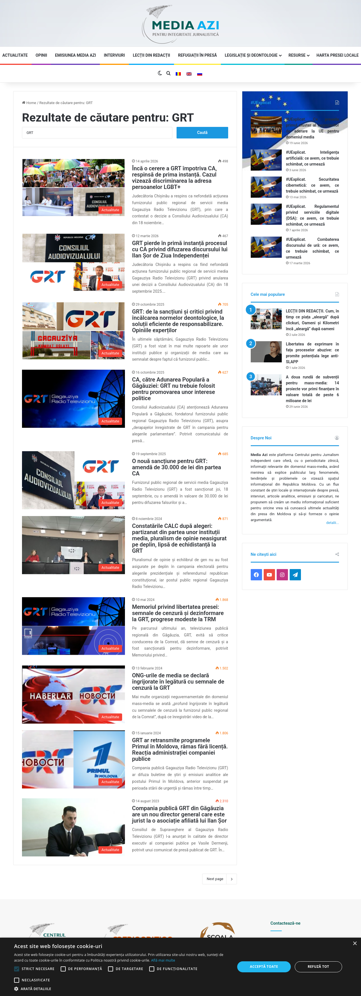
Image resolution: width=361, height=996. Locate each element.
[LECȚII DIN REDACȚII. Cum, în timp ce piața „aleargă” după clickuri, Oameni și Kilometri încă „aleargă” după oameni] (266, 318)
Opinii (41, 55)
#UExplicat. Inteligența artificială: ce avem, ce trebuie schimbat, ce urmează (312, 158)
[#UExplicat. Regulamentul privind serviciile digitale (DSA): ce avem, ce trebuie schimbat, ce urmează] (266, 214)
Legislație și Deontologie (251, 55)
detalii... (332, 523)
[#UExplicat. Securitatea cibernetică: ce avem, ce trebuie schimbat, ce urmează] (266, 187)
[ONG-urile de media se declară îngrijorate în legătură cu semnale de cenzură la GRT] (73, 695)
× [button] (355, 944)
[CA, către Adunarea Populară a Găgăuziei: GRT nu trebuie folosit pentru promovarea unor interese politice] (73, 399)
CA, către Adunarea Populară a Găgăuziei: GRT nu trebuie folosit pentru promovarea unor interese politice (173, 389)
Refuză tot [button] (318, 966)
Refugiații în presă (197, 55)
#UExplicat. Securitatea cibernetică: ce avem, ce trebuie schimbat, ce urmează (312, 185)
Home (29, 103)
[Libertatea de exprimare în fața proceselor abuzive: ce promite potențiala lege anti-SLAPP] (266, 351)
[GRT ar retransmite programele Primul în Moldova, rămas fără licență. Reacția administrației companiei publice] (73, 759)
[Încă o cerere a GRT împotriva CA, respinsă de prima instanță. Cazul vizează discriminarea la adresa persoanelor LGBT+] (73, 187)
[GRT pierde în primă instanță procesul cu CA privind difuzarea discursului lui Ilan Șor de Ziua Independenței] (73, 262)
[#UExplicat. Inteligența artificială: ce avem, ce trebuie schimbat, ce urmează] (266, 160)
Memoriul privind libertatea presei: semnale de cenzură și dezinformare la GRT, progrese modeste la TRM (178, 613)
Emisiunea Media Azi (75, 55)
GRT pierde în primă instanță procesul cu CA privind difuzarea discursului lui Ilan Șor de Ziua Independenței (179, 249)
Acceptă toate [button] (264, 966)
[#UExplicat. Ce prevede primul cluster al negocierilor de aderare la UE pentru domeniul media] (266, 127)
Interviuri (114, 55)
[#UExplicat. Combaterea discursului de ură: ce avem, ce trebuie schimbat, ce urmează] (266, 247)
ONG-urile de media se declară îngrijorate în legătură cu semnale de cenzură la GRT (178, 681)
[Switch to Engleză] (189, 73)
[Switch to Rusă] (199, 73)
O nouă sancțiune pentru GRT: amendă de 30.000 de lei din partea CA (176, 467)
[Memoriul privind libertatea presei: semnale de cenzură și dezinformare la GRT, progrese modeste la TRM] (73, 626)
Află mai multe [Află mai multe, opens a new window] (163, 960)
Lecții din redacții (151, 55)
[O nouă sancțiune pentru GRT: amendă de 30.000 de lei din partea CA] (73, 480)
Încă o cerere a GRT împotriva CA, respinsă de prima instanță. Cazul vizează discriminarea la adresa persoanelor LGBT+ (174, 177)
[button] (121, 989)
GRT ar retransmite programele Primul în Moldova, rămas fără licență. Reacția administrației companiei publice (180, 749)
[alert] (180, 967)
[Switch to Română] (178, 73)
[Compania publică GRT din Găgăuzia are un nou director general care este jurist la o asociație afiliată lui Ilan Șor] (73, 827)
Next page (219, 879)
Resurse (297, 55)
